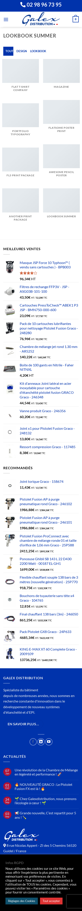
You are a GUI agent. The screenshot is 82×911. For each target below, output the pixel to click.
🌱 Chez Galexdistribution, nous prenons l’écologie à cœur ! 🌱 (46, 801)
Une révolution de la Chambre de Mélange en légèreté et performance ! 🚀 (46, 772)
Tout (9, 51)
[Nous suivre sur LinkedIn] (41, 741)
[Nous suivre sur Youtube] (48, 741)
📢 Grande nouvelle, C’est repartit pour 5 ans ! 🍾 (45, 815)
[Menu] (6, 19)
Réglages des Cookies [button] (21, 901)
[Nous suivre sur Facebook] (33, 741)
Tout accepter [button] (51, 901)
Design (21, 51)
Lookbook (38, 51)
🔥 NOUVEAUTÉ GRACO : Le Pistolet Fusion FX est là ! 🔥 (43, 786)
